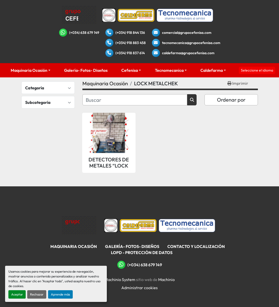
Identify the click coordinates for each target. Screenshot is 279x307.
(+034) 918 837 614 (130, 53)
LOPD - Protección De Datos (141, 252)
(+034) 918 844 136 (130, 32)
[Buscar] (134, 99)
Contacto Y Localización (196, 246)
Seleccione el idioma (257, 70)
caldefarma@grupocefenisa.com (188, 53)
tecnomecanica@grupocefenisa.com (191, 42)
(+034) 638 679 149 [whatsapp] (84, 32)
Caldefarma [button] (211, 70)
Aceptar (17, 294)
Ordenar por (231, 99)
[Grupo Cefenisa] (79, 225)
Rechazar (36, 294)
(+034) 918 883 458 (130, 42)
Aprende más (60, 294)
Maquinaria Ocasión (29, 70)
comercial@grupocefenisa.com (186, 32)
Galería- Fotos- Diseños (86, 70)
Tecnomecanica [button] (169, 70)
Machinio (166, 279)
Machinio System (120, 279)
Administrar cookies (139, 287)
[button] (30, 70)
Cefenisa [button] (129, 70)
